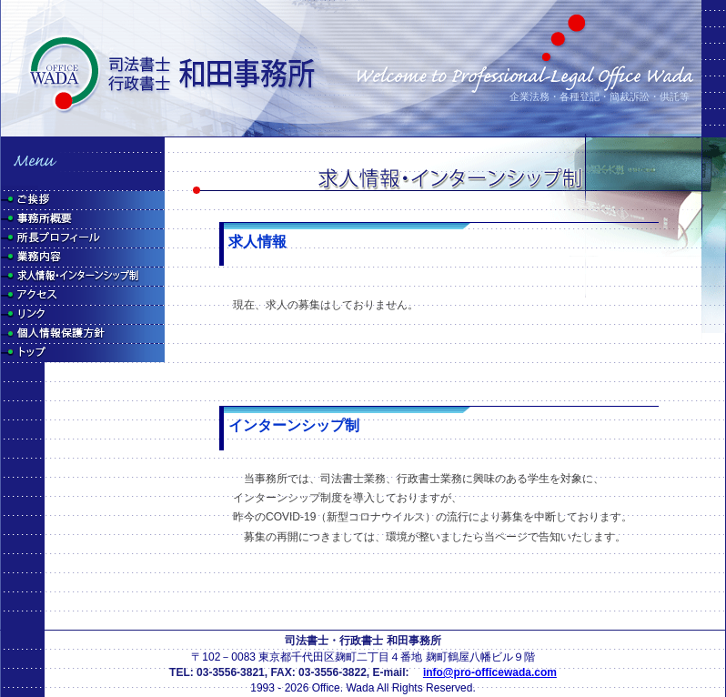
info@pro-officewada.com (490, 672)
